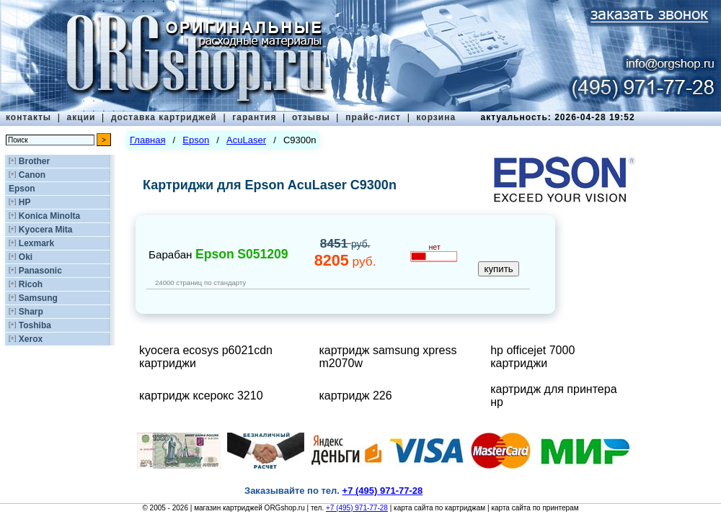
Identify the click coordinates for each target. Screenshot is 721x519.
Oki (25, 257)
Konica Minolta (49, 216)
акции (81, 117)
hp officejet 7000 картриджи (532, 356)
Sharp (31, 312)
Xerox (31, 339)
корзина (436, 117)
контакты (28, 117)
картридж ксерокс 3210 (201, 395)
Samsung (38, 298)
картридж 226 (355, 395)
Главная (147, 140)
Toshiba (35, 325)
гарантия (254, 117)
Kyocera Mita (46, 230)
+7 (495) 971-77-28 (357, 508)
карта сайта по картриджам (439, 508)
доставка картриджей (164, 117)
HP (25, 202)
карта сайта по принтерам (534, 508)
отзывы (311, 117)
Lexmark (36, 243)
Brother (34, 161)
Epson (22, 189)
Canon (32, 175)
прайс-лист (373, 117)
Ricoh (31, 284)
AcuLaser (246, 140)
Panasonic (40, 271)
